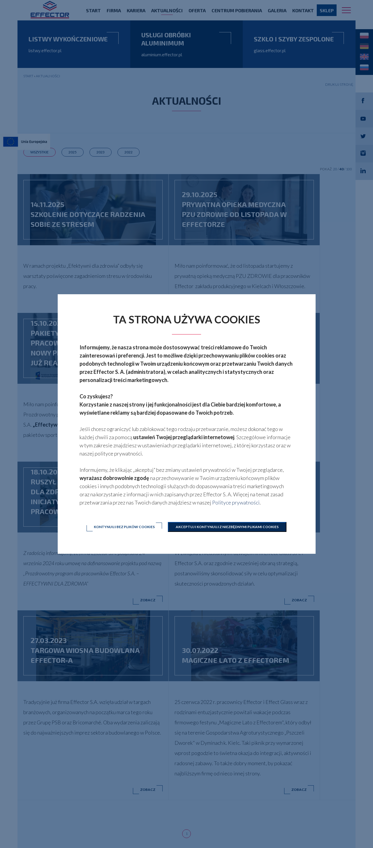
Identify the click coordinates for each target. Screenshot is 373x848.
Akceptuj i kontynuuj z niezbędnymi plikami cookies (227, 527)
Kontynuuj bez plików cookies (123, 527)
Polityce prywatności (236, 502)
